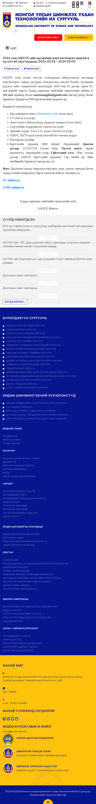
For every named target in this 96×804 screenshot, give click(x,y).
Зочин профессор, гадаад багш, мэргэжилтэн (30, 606)
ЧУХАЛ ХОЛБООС (78, 37)
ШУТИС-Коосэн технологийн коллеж (29, 380)
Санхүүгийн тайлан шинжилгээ (22, 643)
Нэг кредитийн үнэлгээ (17, 636)
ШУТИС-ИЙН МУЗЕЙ (13, 538)
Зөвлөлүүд (9, 462)
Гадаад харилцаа (13, 621)
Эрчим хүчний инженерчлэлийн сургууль (31, 349)
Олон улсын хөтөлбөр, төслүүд (22, 614)
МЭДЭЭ (8, 3)
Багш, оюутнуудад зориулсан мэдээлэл (27, 617)
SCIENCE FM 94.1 (13, 6)
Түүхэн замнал (12, 443)
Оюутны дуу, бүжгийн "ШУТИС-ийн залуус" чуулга (32, 578)
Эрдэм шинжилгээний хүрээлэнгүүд (25, 541)
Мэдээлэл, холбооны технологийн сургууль (33, 345)
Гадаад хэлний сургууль (20, 368)
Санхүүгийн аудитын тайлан (20, 647)
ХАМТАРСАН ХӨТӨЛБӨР (15, 509)
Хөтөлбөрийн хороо (15, 495)
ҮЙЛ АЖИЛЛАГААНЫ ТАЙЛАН (18, 465)
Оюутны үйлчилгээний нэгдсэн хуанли (27, 581)
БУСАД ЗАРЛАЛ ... (15, 301)
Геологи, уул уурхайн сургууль (24, 341)
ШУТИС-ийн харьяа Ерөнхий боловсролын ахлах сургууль (41, 376)
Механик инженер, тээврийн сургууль (29, 353)
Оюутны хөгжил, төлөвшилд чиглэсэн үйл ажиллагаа (36, 563)
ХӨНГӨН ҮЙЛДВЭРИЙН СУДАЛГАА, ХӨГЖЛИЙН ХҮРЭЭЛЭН (36, 403)
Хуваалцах (11, 68)
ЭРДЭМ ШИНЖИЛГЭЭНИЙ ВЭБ (19, 545)
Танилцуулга (10, 560)
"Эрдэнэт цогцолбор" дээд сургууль (28, 364)
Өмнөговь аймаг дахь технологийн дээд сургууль (36, 372)
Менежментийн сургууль (21, 329)
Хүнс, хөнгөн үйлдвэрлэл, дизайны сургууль (33, 337)
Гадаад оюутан (12, 610)
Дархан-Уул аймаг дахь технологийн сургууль (34, 360)
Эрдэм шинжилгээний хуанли (21, 534)
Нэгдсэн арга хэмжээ (15, 567)
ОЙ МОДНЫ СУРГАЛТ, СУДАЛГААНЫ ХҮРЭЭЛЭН (31, 411)
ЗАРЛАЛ (22, 3)
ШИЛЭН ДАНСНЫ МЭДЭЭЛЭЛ (18, 650)
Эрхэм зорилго (12, 439)
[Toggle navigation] (12, 48)
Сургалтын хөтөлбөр (15, 505)
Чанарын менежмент (15, 469)
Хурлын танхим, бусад (16, 571)
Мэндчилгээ (10, 436)
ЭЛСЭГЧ (39, 3)
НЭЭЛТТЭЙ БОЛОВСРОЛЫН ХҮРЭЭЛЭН (27, 387)
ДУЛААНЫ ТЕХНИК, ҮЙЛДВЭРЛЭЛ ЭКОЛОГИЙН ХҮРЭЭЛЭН (37, 415)
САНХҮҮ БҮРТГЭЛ (12, 639)
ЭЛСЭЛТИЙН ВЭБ (48, 37)
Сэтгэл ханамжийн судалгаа (20, 513)
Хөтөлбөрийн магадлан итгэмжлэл (24, 498)
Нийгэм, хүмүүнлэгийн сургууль (25, 333)
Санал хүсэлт (11, 516)
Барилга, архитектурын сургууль (25, 325)
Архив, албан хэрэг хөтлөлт (19, 476)
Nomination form (48, 113)
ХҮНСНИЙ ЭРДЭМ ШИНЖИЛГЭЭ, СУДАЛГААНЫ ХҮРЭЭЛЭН (36, 418)
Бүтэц (6, 473)
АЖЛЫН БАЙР (42, 6)
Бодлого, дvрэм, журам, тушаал (21, 458)
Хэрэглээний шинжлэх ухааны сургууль (30, 356)
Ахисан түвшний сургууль (22, 384)
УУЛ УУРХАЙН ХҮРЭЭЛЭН (19, 407)
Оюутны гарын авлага (16, 585)
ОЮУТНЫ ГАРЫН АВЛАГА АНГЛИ (20, 589)
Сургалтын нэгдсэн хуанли (19, 491)
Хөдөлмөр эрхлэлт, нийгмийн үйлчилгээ (28, 574)
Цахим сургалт (11, 502)
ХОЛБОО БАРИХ (56, 3)
